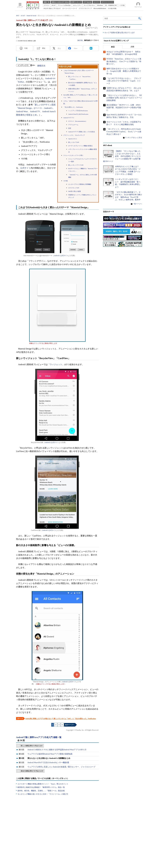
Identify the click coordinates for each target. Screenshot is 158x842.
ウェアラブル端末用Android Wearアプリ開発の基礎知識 (50, 754)
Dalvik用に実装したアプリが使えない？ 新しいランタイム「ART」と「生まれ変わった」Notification (60, 719)
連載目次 (41, 66)
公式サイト (25, 168)
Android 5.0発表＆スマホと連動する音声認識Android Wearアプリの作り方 (57, 750)
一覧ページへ (137, 204)
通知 (43, 48)
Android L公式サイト (61, 256)
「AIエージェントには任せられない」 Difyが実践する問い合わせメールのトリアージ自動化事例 (124, 97)
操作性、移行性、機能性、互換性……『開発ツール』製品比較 (41, 791)
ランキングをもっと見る (133, 137)
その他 (65, 181)
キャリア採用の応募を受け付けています (119, 33)
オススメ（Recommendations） (77, 121)
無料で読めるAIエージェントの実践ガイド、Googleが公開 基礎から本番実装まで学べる (123, 71)
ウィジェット (56, 364)
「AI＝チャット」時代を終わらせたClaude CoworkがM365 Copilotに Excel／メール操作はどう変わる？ (123, 131)
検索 (140, 18)
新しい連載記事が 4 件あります (32, 746)
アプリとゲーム (73, 124)
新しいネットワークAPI (75, 165)
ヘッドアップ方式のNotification (78, 110)
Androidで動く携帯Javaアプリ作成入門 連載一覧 (39, 737)
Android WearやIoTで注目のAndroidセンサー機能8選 (48, 763)
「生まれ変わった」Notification (73, 107)
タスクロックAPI (73, 188)
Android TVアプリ (68, 117)
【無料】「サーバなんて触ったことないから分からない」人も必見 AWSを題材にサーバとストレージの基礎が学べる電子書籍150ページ (122, 156)
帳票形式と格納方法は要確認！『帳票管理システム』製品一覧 (41, 787)
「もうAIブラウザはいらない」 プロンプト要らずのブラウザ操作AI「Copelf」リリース (123, 80)
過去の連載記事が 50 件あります (32, 771)
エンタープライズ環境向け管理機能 (79, 184)
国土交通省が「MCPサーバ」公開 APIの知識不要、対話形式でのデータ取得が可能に (123, 107)
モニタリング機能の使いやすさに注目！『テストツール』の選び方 (43, 794)
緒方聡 (80, 40)
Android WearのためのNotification (78, 114)
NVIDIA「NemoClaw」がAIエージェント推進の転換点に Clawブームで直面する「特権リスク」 (123, 61)
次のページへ (69, 725)
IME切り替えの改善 (74, 191)
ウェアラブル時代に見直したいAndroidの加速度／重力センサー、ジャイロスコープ (61, 767)
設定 (69, 128)
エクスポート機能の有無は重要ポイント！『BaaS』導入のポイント (43, 784)
